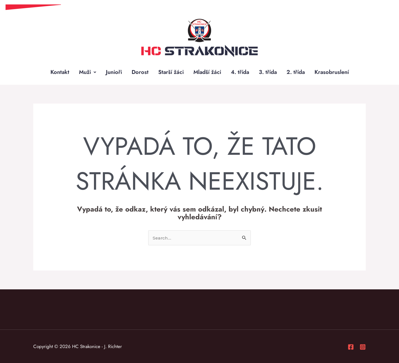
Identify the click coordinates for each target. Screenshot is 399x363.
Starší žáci (171, 72)
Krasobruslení (331, 72)
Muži (87, 72)
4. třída (240, 72)
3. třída (268, 72)
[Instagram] (363, 347)
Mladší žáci (207, 72)
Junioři (114, 72)
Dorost (140, 72)
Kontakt (59, 72)
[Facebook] (351, 347)
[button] (87, 72)
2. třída (296, 72)
